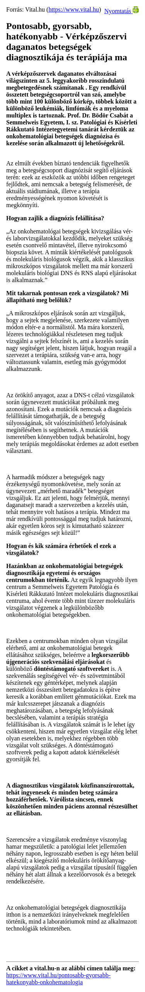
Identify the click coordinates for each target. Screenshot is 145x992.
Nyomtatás (121, 11)
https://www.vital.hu (73, 9)
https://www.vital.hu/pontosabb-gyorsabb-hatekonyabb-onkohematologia (58, 978)
